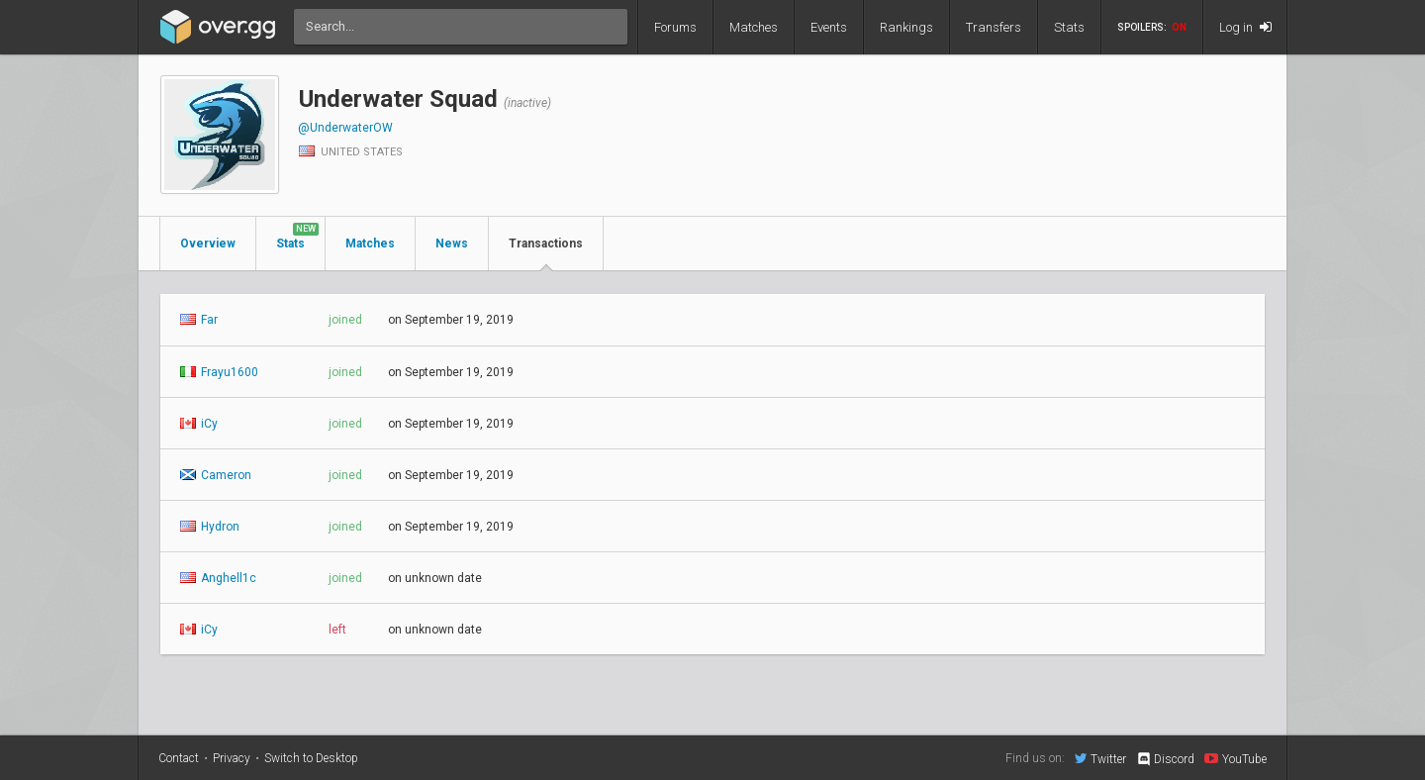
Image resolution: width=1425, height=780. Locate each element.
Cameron (215, 475)
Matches (753, 27)
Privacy (231, 758)
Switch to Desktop (311, 758)
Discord (1165, 759)
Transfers (993, 27)
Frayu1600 (219, 372)
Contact (178, 758)
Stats (1069, 27)
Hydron (209, 527)
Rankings (906, 27)
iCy (199, 424)
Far (199, 320)
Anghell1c (218, 578)
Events (828, 27)
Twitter (1100, 758)
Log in (1245, 27)
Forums (675, 27)
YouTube (1235, 758)
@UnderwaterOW (345, 128)
